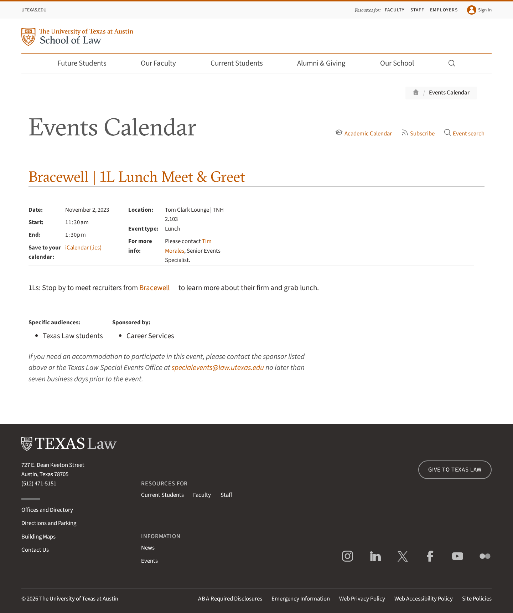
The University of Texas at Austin (78, 598)
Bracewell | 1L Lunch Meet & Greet (136, 177)
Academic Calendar (363, 133)
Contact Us (35, 550)
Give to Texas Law (455, 469)
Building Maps (38, 536)
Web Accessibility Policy (423, 598)
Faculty (395, 9)
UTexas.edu (34, 9)
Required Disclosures (230, 598)
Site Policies (477, 598)
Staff (417, 9)
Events (149, 561)
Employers (444, 9)
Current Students (242, 63)
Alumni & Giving (326, 63)
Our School (402, 63)
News (148, 548)
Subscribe (418, 133)
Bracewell (154, 288)
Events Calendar (449, 92)
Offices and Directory (47, 510)
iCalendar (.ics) (83, 247)
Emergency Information (300, 598)
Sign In (479, 10)
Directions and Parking (48, 523)
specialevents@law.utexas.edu (218, 367)
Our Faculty (163, 63)
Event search (464, 133)
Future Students (86, 63)
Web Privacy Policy (362, 598)
